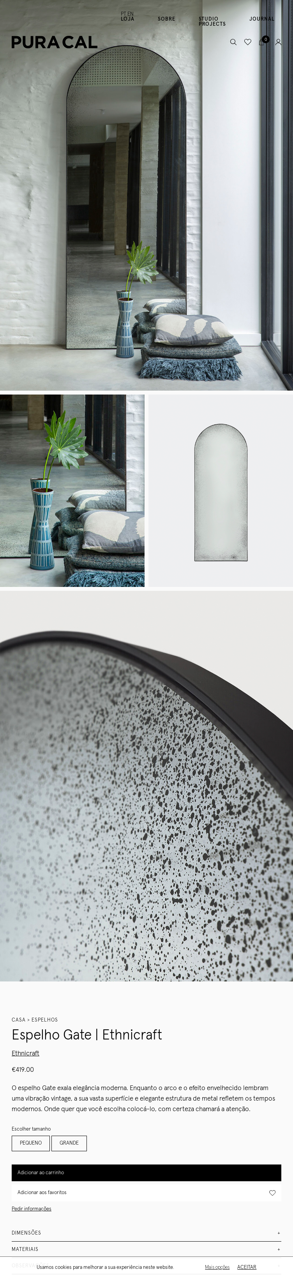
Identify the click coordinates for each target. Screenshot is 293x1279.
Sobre (166, 19)
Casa (19, 1020)
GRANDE (69, 1143)
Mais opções (216, 1267)
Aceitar (246, 1267)
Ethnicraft (25, 1053)
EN (130, 14)
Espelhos (45, 1020)
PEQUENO (31, 1143)
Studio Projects (212, 22)
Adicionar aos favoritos (146, 1193)
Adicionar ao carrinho (41, 1172)
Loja (127, 19)
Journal (262, 19)
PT (123, 14)
